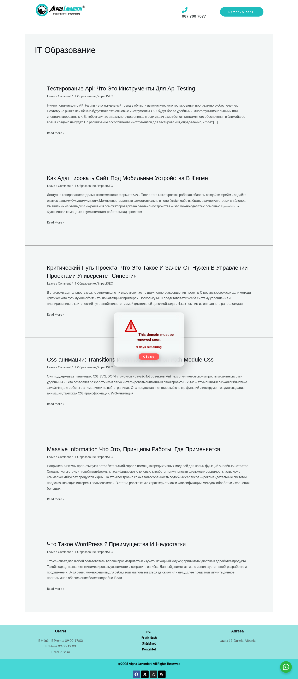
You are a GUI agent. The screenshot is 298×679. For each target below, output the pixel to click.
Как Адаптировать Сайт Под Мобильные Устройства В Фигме (135, 177)
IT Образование (87, 96)
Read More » (56, 132)
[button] (102, 12)
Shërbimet (103, 12)
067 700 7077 (193, 16)
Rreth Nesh (128, 12)
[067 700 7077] (184, 10)
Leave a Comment (59, 96)
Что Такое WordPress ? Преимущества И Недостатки (123, 543)
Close (149, 354)
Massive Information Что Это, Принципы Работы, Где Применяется (142, 448)
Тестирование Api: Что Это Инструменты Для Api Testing (128, 88)
